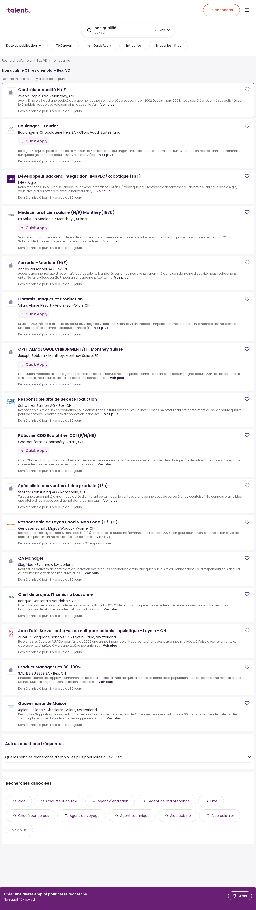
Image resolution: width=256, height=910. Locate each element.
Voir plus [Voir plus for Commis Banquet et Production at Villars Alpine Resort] (101, 328)
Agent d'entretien (113, 801)
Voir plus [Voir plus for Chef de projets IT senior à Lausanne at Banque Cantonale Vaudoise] (111, 609)
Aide (22, 801)
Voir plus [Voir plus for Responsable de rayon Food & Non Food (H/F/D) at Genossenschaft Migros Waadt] (103, 537)
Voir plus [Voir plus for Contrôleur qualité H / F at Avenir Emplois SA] (107, 105)
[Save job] (247, 89)
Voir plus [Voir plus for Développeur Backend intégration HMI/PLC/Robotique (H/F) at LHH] (103, 191)
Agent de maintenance (169, 801)
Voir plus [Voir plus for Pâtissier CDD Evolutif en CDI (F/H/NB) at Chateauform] (105, 464)
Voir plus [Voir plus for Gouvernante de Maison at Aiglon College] (114, 718)
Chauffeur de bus (33, 815)
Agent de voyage (85, 815)
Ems (214, 801)
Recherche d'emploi (17, 60)
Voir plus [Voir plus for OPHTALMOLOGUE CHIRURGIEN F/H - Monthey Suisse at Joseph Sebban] (117, 378)
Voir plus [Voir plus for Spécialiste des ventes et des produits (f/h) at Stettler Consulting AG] (111, 501)
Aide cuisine (180, 815)
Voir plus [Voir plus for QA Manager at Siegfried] (92, 573)
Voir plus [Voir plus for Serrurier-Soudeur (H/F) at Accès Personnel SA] (121, 278)
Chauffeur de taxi (61, 801)
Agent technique (135, 815)
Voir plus (19, 830)
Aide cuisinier (223, 815)
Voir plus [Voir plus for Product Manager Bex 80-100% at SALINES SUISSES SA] (106, 682)
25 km (162, 30)
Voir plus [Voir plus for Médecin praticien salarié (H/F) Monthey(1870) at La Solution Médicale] (111, 241)
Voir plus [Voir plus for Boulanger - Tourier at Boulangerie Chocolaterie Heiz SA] (106, 155)
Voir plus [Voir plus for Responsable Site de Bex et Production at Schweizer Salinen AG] (111, 414)
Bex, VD (42, 60)
